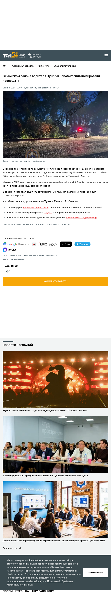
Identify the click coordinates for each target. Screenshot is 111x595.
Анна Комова (17, 259)
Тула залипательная (64, 66)
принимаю (95, 573)
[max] (9, 250)
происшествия (30, 255)
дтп (20, 255)
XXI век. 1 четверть (23, 66)
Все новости (10, 548)
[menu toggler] (106, 56)
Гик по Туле (43, 66)
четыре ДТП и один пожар (81, 218)
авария (13, 255)
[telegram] (82, 244)
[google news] (16, 244)
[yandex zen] (66, 244)
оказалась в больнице (35, 208)
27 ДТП (48, 213)
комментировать (56, 281)
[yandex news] (44, 244)
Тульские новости (48, 255)
